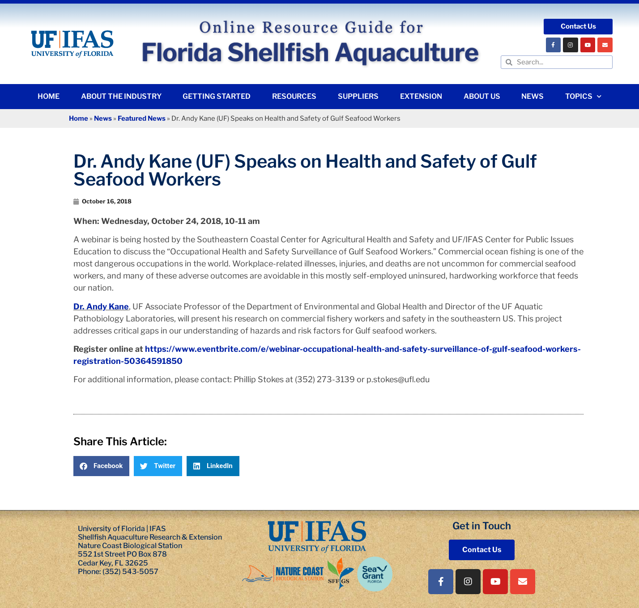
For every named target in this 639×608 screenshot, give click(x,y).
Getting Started (217, 96)
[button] (101, 466)
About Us (482, 96)
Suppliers (358, 96)
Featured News (142, 118)
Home (49, 96)
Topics (583, 96)
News (532, 96)
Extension (421, 96)
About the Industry (121, 96)
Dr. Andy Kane (101, 306)
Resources (294, 96)
